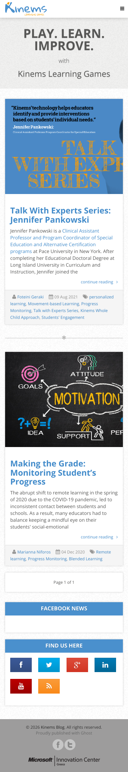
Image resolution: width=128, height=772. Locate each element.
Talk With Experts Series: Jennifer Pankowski (60, 215)
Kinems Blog (53, 727)
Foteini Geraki (30, 297)
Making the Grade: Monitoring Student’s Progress (53, 472)
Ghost (86, 733)
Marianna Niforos (34, 552)
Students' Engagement (63, 317)
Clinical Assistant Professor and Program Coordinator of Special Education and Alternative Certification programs (61, 241)
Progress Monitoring (47, 559)
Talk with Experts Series (56, 310)
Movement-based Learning (53, 304)
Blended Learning (85, 559)
